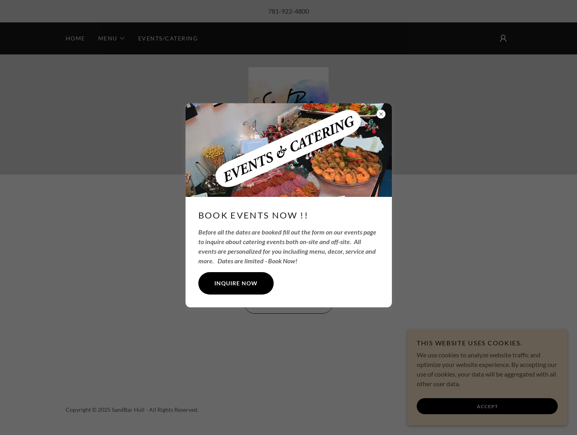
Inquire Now (236, 283)
